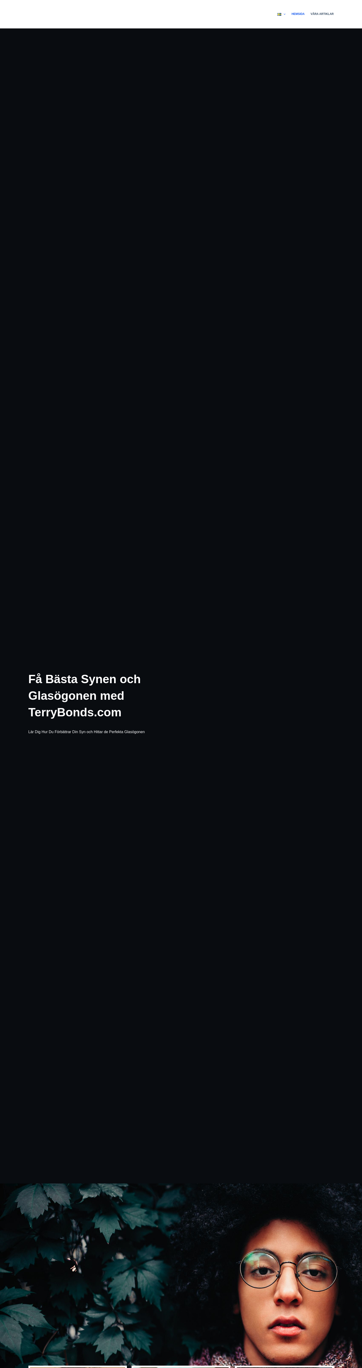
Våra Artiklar (322, 14)
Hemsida (297, 14)
